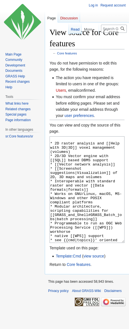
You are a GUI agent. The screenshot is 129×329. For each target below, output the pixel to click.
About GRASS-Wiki (86, 312)
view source (93, 277)
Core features (67, 53)
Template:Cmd (68, 277)
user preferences (79, 115)
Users (61, 90)
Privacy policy (58, 312)
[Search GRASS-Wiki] (114, 29)
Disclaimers (113, 312)
